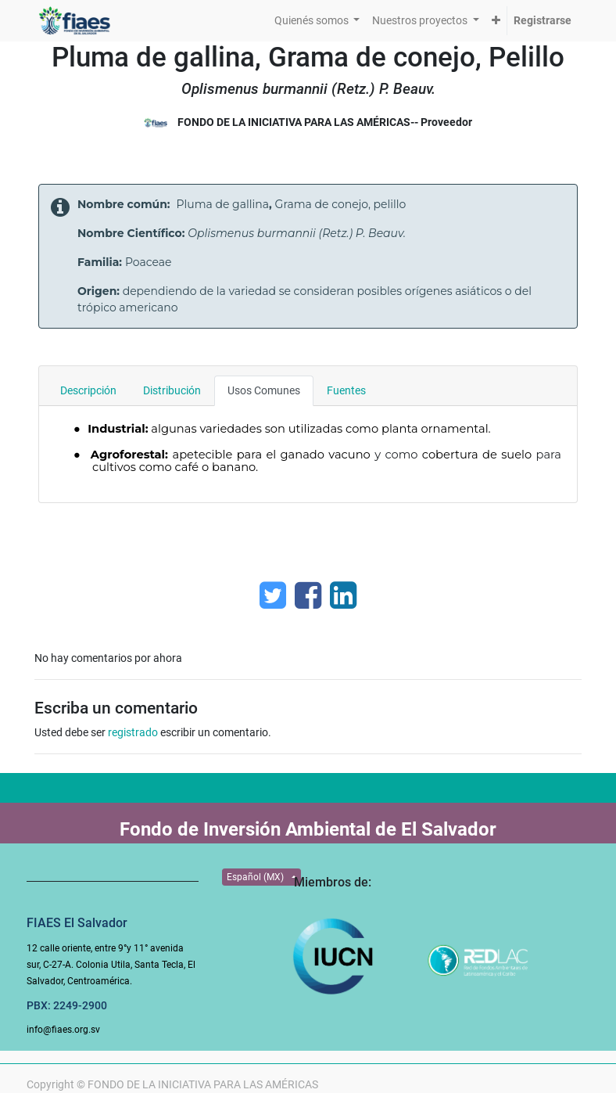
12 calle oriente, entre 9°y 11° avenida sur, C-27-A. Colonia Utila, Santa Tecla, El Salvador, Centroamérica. (111, 965)
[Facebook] (308, 595)
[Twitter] (273, 595)
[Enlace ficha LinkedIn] (343, 595)
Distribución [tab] (172, 390)
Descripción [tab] (88, 390)
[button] (496, 20)
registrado (133, 732)
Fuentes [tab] (346, 390)
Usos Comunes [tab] (263, 390)
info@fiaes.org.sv (63, 1029)
